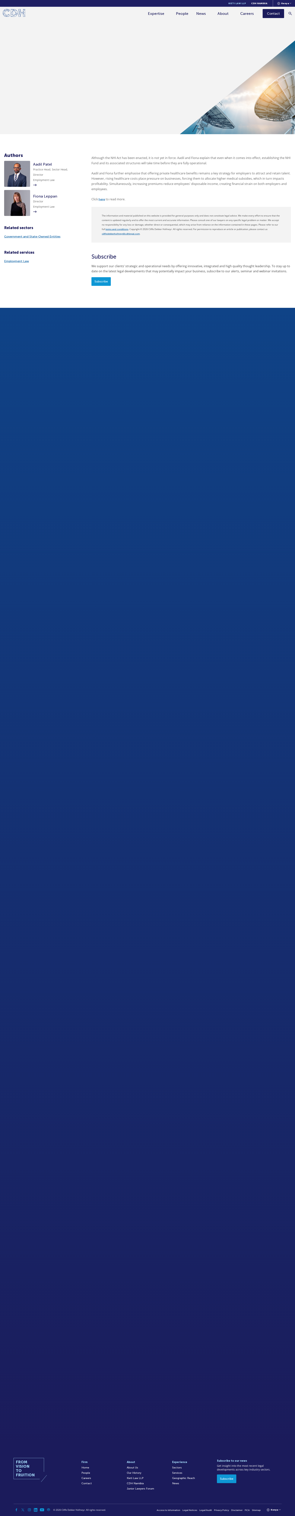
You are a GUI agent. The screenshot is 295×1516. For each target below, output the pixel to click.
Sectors (177, 1467)
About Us (132, 1467)
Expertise (156, 13)
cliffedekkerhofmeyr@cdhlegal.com (121, 233)
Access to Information (168, 1510)
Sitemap (256, 1510)
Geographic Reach (183, 1478)
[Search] (290, 13)
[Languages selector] (284, 3)
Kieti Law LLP (237, 3)
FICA (247, 1510)
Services (177, 1472)
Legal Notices (189, 1510)
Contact (86, 1483)
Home (85, 1467)
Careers (247, 13)
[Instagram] (29, 1510)
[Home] (14, 13)
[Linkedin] (36, 1510)
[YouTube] (42, 1510)
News (201, 13)
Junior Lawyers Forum (140, 1488)
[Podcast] (49, 1510)
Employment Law (16, 261)
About (223, 13)
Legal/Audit (205, 1510)
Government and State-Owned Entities (32, 236)
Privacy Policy (221, 1510)
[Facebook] (17, 1510)
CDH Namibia (259, 3)
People (182, 13)
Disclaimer (237, 1510)
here (102, 199)
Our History (134, 1472)
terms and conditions (117, 229)
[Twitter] (23, 1510)
